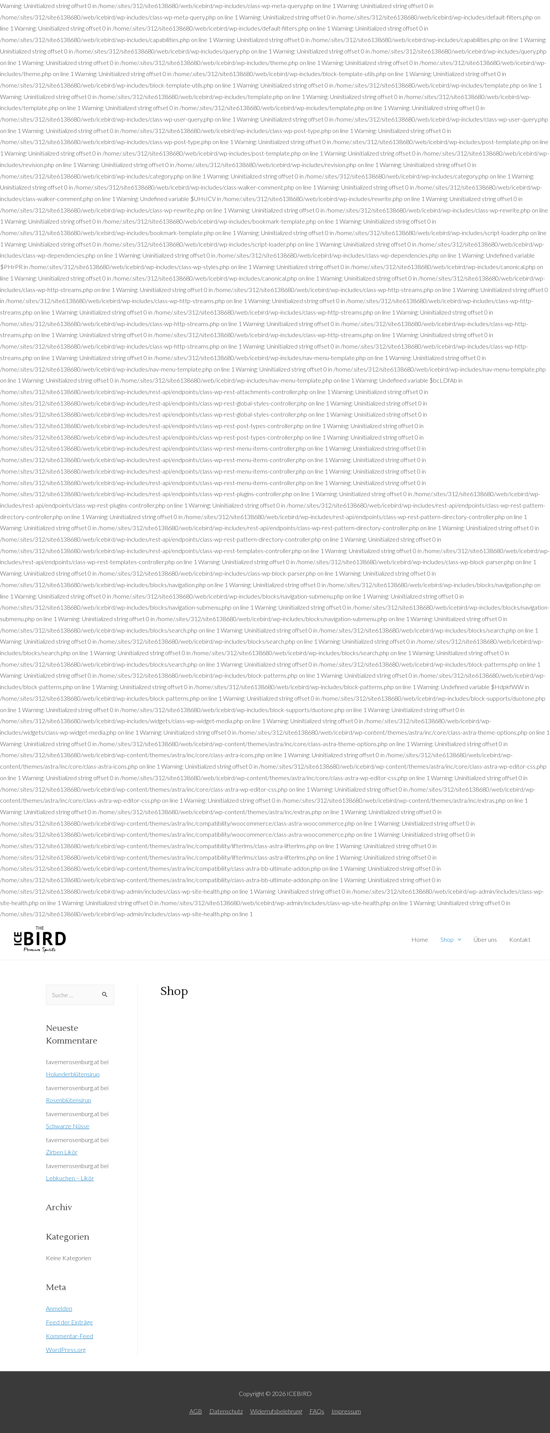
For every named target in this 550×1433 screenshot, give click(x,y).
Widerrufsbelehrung (276, 1411)
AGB (195, 1411)
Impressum (346, 1411)
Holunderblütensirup (73, 1074)
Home (419, 939)
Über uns (485, 939)
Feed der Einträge (69, 1322)
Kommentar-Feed (69, 1335)
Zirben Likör (62, 1151)
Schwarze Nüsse (67, 1126)
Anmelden (59, 1308)
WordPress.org (66, 1349)
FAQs (316, 1411)
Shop (447, 939)
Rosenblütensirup (68, 1100)
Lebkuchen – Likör (70, 1177)
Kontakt (520, 939)
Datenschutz (226, 1411)
